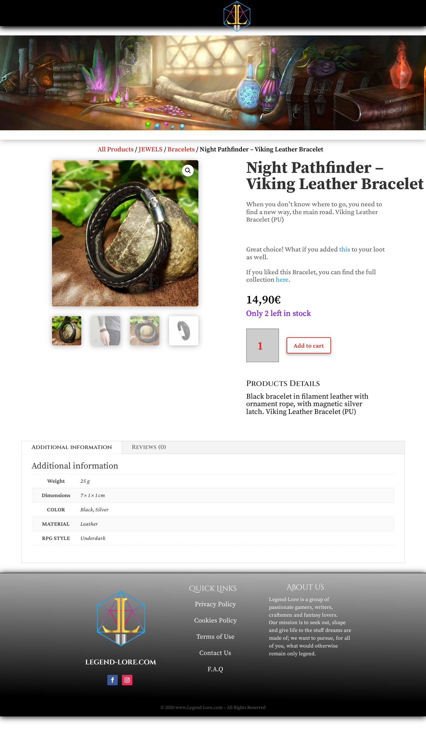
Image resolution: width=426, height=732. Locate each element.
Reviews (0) (149, 447)
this (344, 249)
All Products (116, 150)
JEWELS (151, 150)
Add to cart (309, 345)
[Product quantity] (262, 345)
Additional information (72, 447)
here (282, 279)
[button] (188, 170)
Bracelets (181, 150)
